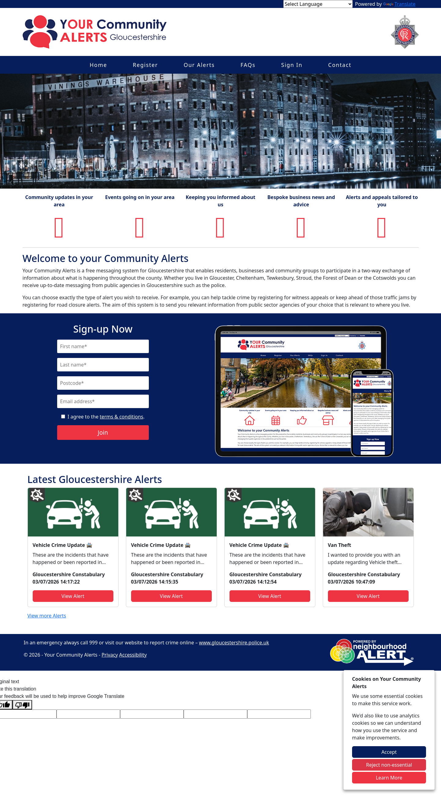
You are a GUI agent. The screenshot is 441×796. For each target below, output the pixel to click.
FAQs (248, 64)
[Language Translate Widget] (318, 4)
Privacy (109, 654)
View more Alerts (47, 615)
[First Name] (103, 346)
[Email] (103, 401)
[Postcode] (103, 383)
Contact (339, 64)
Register (145, 64)
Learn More (389, 777)
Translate (399, 4)
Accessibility (133, 654)
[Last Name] (103, 364)
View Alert (72, 596)
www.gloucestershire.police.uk (234, 642)
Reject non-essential (389, 764)
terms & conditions (121, 416)
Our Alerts (199, 64)
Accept (389, 752)
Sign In (292, 64)
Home (98, 64)
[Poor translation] (22, 704)
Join (103, 432)
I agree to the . (106, 416)
